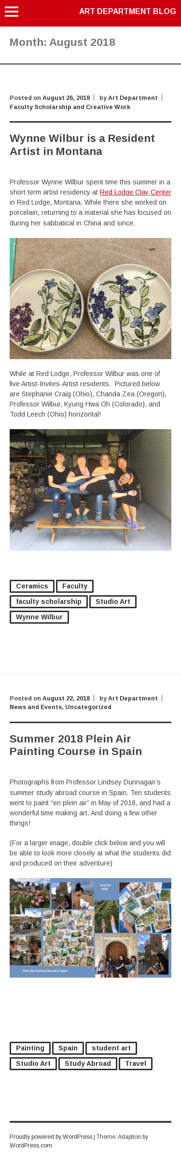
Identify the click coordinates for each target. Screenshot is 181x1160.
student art (111, 1048)
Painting (30, 1048)
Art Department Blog (127, 11)
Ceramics (32, 586)
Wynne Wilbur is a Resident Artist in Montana (82, 144)
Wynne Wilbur (39, 617)
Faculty (74, 586)
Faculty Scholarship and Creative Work (70, 107)
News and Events (36, 707)
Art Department (133, 98)
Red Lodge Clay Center (135, 192)
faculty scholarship (49, 601)
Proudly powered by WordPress (51, 1136)
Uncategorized (88, 707)
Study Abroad (88, 1063)
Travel (135, 1063)
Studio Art (113, 601)
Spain (68, 1048)
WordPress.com (31, 1145)
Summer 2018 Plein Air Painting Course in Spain (76, 745)
